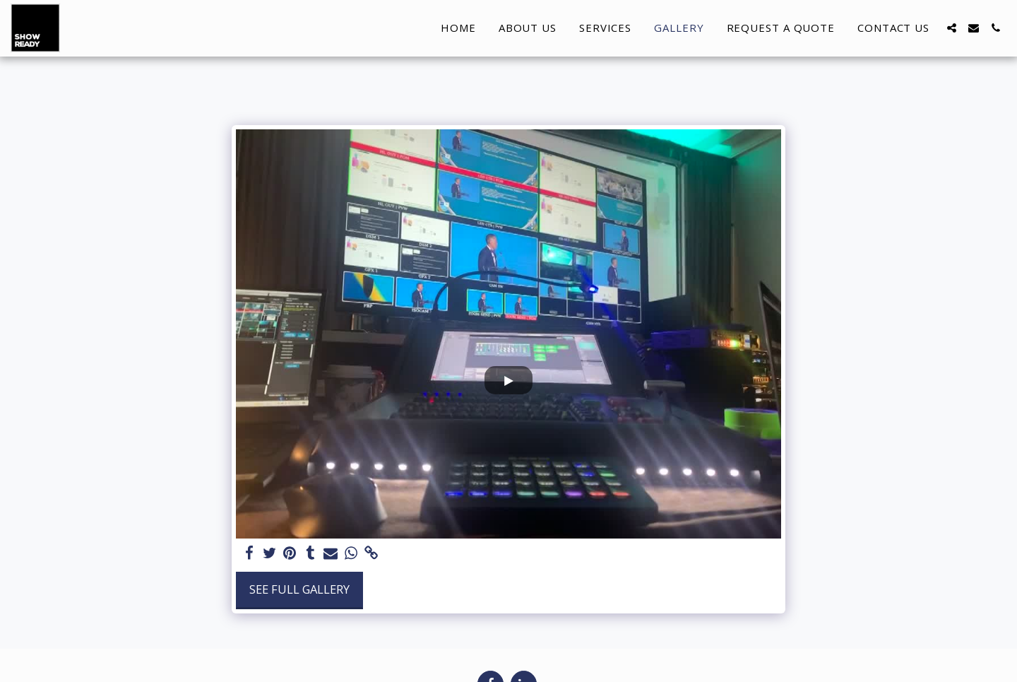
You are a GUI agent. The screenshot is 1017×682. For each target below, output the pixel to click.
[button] (951, 28)
